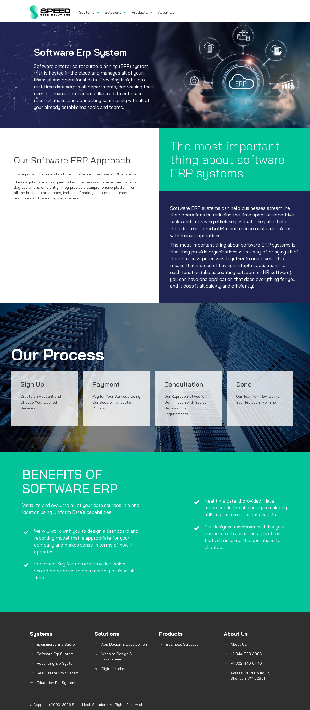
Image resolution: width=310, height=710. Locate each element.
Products (142, 12)
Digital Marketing (116, 668)
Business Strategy (182, 644)
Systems (89, 12)
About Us (166, 12)
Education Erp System (56, 682)
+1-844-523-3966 (246, 653)
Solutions (115, 12)
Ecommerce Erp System (57, 644)
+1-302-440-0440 (246, 663)
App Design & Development (125, 644)
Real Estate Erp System (57, 673)
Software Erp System (55, 653)
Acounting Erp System (56, 663)
